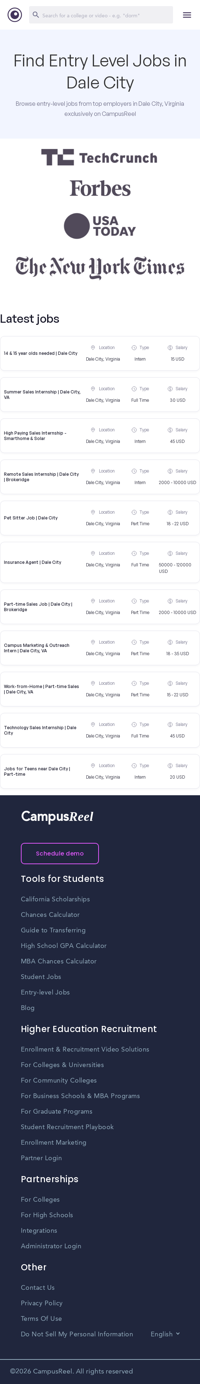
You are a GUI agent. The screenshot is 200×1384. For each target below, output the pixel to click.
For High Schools (47, 1215)
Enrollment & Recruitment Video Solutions (85, 1049)
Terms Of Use (41, 1319)
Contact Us (38, 1288)
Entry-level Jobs (45, 992)
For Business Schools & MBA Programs (80, 1096)
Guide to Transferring (53, 930)
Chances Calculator (50, 915)
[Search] (101, 14)
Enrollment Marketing (54, 1143)
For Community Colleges (59, 1081)
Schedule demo (60, 853)
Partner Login (41, 1158)
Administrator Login (51, 1246)
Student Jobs (41, 977)
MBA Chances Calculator (59, 961)
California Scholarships (55, 899)
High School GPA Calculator (64, 946)
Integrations (39, 1231)
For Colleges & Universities (62, 1065)
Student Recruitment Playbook (67, 1127)
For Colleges (40, 1200)
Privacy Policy (42, 1303)
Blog (28, 1008)
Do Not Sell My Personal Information (77, 1334)
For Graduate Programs (57, 1112)
